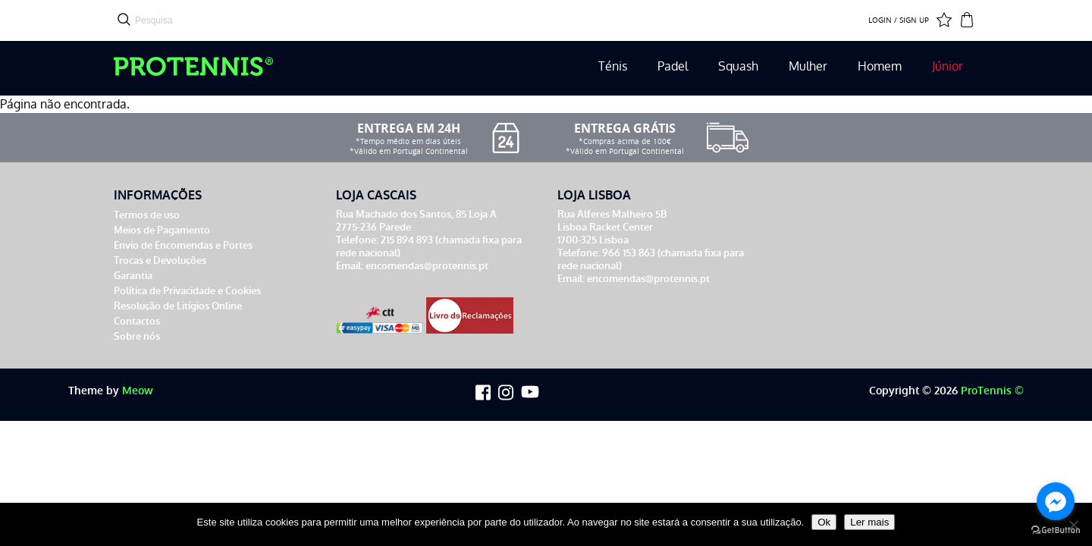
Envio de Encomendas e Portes (183, 245)
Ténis (612, 66)
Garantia (133, 275)
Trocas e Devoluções (160, 260)
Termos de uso (147, 215)
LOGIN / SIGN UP (898, 20)
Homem (880, 66)
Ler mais (869, 522)
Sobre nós (137, 336)
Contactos (137, 321)
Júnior (947, 66)
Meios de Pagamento (162, 230)
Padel (672, 66)
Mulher (808, 66)
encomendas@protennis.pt (427, 265)
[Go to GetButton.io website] (1055, 530)
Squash (738, 66)
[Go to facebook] (1056, 501)
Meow (137, 391)
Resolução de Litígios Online (178, 306)
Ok (823, 522)
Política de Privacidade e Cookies (187, 290)
